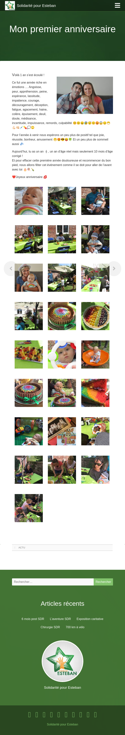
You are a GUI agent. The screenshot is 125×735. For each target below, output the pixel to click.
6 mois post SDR (33, 619)
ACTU (21, 547)
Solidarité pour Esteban (62, 724)
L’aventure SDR (60, 619)
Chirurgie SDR (50, 627)
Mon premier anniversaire (62, 29)
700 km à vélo (75, 627)
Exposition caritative (90, 619)
